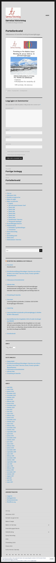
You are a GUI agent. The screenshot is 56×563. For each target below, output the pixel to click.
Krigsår (10, 203)
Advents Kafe (11, 284)
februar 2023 (10, 415)
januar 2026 (10, 391)
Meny (47, 15)
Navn (8, 130)
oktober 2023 (11, 407)
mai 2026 (9, 387)
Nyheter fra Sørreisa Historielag (19, 261)
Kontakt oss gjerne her (13, 197)
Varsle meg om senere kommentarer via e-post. (18, 151)
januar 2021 (10, 435)
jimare (9, 90)
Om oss (9, 193)
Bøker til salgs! (11, 199)
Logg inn (9, 496)
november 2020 (11, 437)
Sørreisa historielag (16, 20)
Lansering (10, 308)
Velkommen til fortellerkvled (15, 280)
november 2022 (11, 419)
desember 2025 (11, 393)
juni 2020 (9, 441)
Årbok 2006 (11, 213)
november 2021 (11, 427)
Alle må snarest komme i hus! (17, 205)
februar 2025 (10, 401)
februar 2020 (10, 445)
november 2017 (11, 472)
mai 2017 (9, 480)
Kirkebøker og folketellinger (16, 227)
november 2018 (11, 458)
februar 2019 (10, 456)
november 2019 (11, 450)
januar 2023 (10, 417)
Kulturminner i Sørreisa (14, 239)
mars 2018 (10, 466)
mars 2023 (10, 413)
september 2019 (11, 452)
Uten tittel (10, 265)
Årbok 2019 (11, 207)
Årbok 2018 (11, 209)
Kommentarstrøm (12, 500)
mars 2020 (10, 443)
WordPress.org (11, 502)
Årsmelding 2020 (12, 235)
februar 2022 (10, 425)
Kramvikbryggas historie (14, 223)
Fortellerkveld (11, 333)
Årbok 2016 (11, 211)
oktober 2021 (10, 429)
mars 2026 (10, 389)
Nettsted (8, 144)
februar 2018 (10, 468)
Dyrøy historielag (12, 231)
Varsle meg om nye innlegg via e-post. (16, 154)
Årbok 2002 (10, 237)
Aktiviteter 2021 (11, 195)
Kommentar (9, 108)
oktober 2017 (10, 474)
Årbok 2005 (11, 215)
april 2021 (10, 433)
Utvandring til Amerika (14, 295)
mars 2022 (10, 423)
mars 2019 (10, 454)
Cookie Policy (33, 560)
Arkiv (8, 233)
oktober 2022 (11, 421)
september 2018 (11, 462)
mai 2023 (9, 411)
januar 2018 (10, 470)
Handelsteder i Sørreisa (15, 219)
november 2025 (11, 395)
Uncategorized (23, 90)
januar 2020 (10, 448)
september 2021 (11, 431)
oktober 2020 (11, 439)
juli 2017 (9, 478)
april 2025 (10, 399)
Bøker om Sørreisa (12, 201)
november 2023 (11, 405)
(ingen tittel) (10, 361)
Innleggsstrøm (11, 498)
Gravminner (12, 229)
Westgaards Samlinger (15, 221)
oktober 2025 (11, 397)
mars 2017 (10, 482)
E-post (8, 137)
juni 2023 (9, 409)
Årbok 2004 (11, 217)
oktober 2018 (10, 460)
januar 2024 (10, 403)
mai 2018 (9, 464)
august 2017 (10, 476)
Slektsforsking (11, 225)
